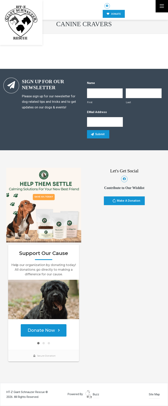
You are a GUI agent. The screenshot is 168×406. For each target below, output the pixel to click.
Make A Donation (126, 201)
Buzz (92, 394)
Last (128, 102)
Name (91, 83)
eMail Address (97, 112)
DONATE (114, 13)
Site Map (154, 394)
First (90, 102)
